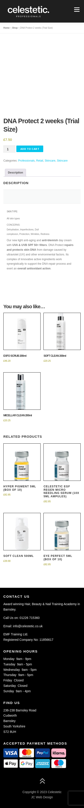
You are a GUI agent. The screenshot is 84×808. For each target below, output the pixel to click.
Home (6, 28)
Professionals (26, 160)
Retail (39, 160)
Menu (76, 9)
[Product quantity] (9, 149)
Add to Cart (29, 148)
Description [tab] (15, 172)
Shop (15, 28)
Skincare (50, 160)
